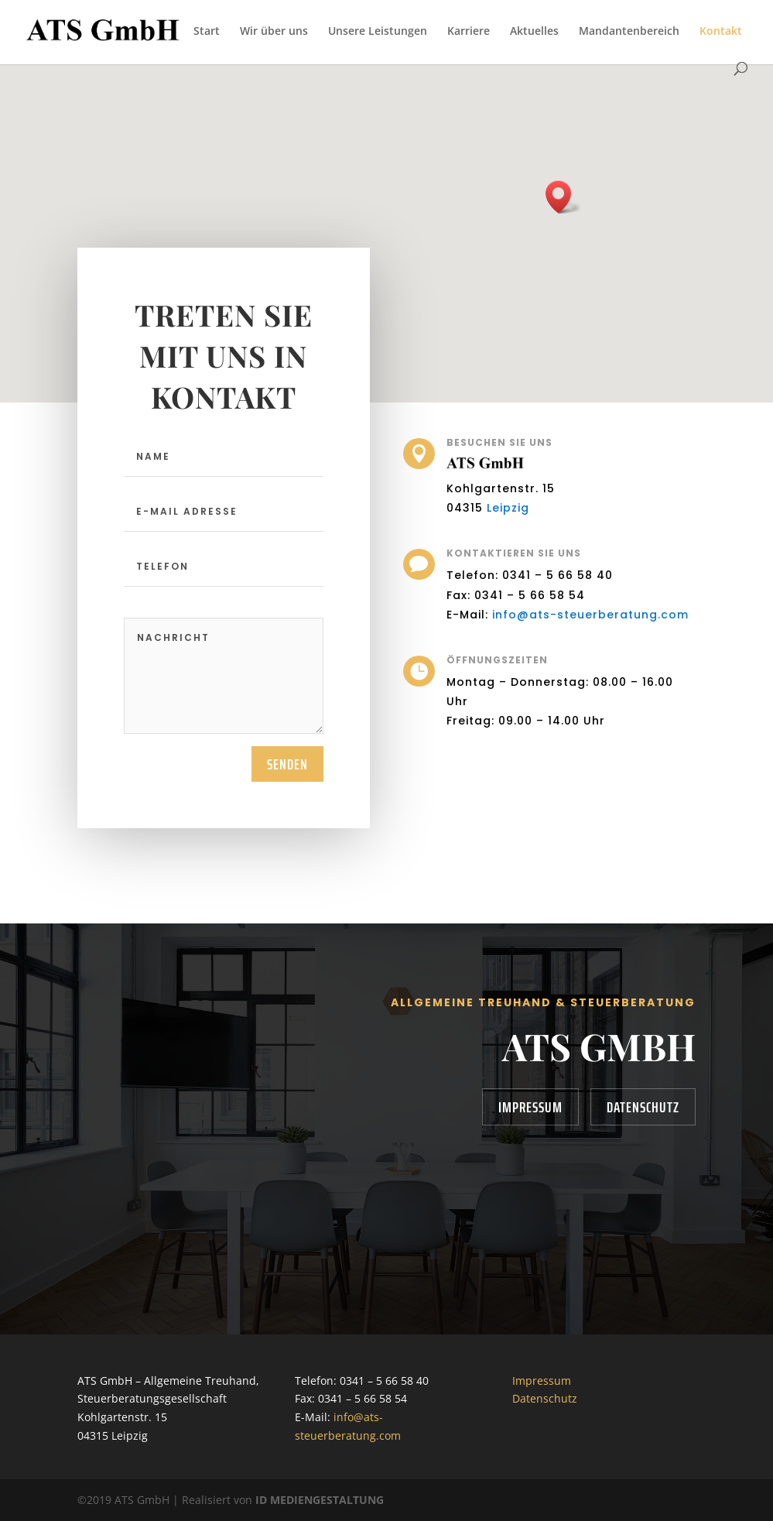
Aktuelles (534, 32)
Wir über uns (274, 32)
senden (287, 764)
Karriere (468, 32)
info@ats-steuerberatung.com (587, 611)
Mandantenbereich (629, 32)
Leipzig (513, 505)
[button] (563, 197)
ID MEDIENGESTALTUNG (319, 1499)
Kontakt (720, 32)
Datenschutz (643, 1107)
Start (206, 32)
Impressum (530, 1107)
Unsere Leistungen (377, 32)
